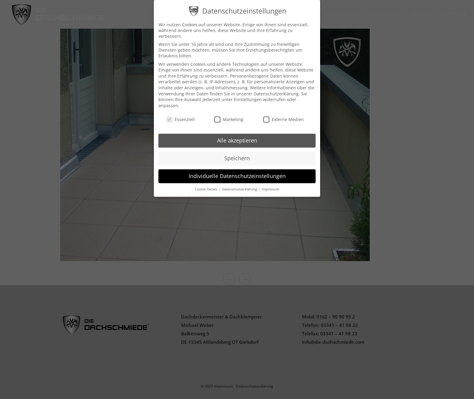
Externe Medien (283, 119)
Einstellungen (248, 99)
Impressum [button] (270, 189)
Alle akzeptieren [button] (237, 140)
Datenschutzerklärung (276, 94)
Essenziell (180, 119)
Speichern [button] (237, 158)
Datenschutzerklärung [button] (240, 189)
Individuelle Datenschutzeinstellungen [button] (237, 176)
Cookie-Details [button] (206, 189)
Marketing (228, 119)
